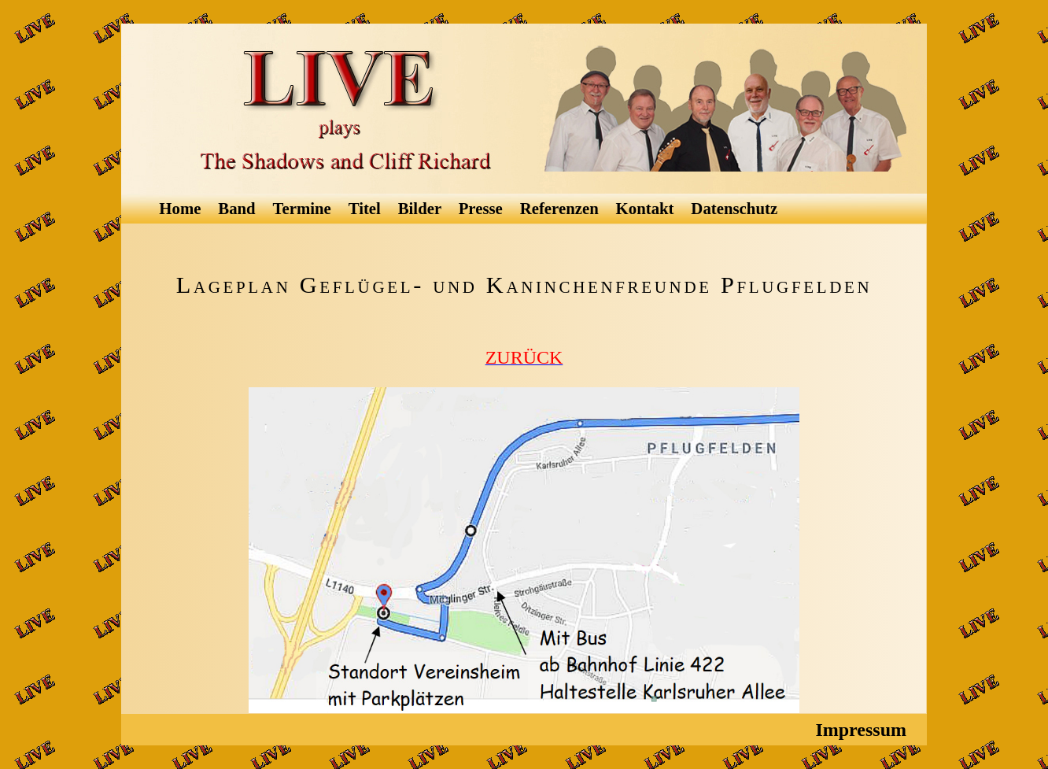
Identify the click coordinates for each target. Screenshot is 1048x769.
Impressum (863, 729)
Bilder (421, 208)
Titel (367, 208)
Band (239, 208)
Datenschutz (736, 208)
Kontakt (647, 208)
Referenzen (561, 208)
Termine (304, 208)
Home (182, 208)
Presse (483, 208)
